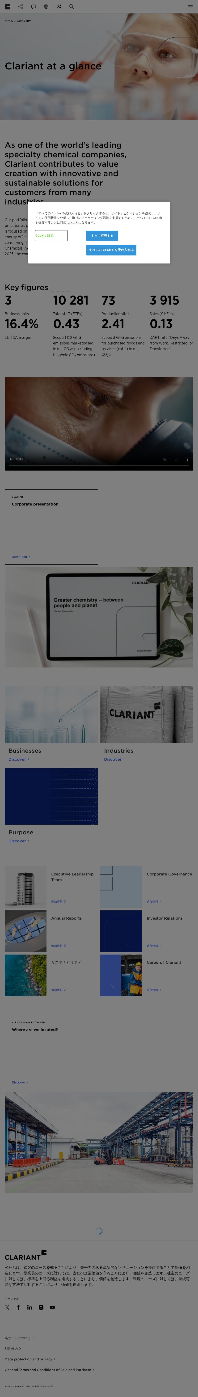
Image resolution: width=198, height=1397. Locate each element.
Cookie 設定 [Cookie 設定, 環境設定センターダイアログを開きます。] (44, 236)
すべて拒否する (102, 236)
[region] (99, 232)
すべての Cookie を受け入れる (111, 250)
